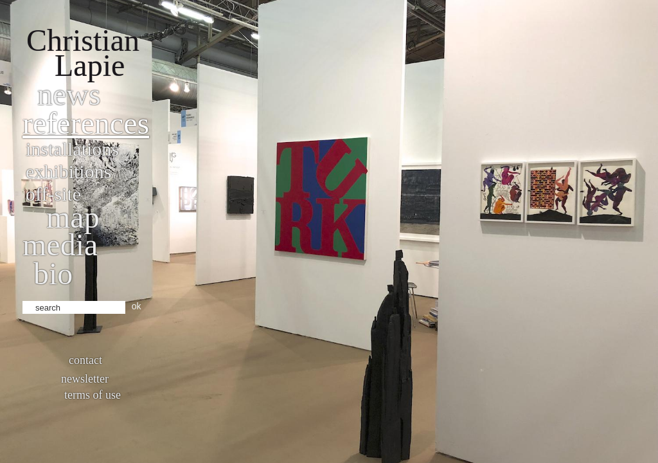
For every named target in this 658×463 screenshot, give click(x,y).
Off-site (53, 193)
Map (73, 217)
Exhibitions (68, 171)
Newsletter (85, 378)
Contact (85, 360)
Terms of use (92, 394)
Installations (72, 148)
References (85, 123)
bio (53, 274)
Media (60, 245)
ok (136, 306)
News (69, 94)
